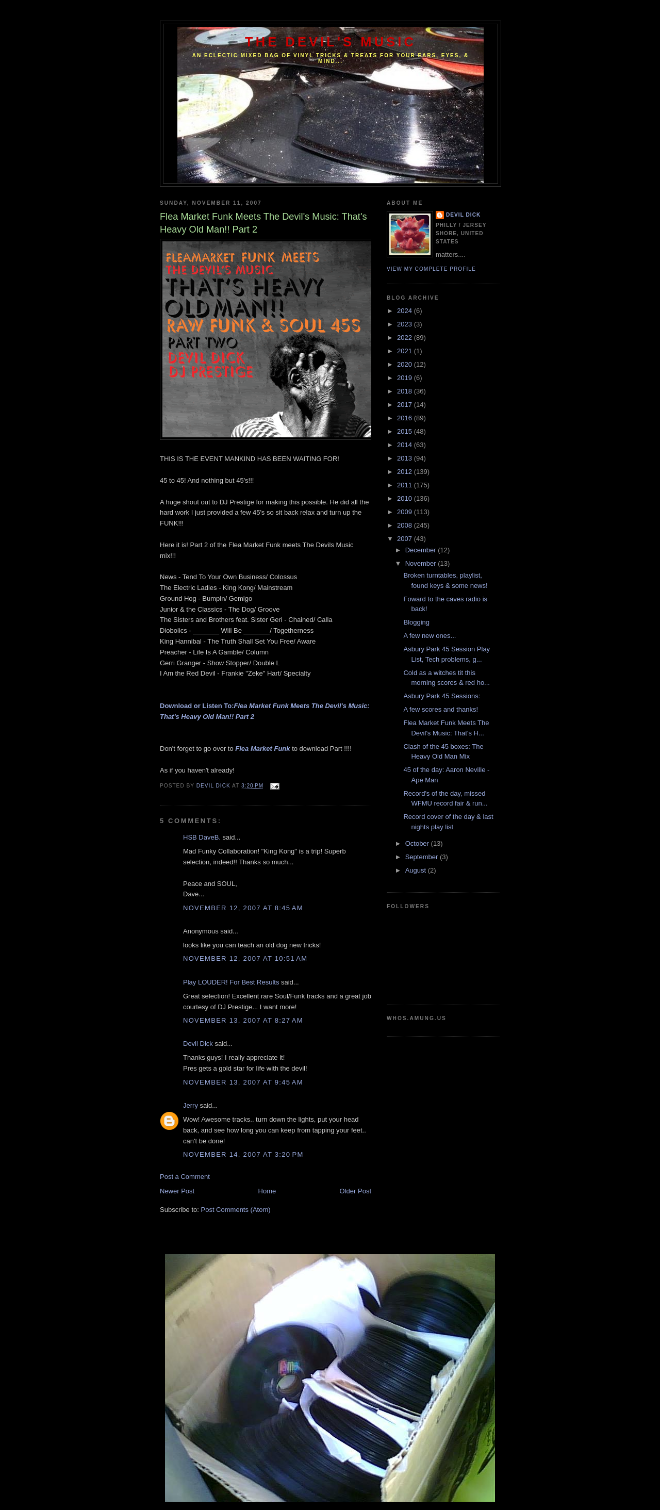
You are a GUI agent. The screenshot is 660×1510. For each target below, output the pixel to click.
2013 (405, 458)
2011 (405, 485)
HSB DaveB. (202, 837)
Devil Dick (198, 1043)
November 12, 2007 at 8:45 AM (243, 908)
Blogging (416, 622)
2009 (405, 512)
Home (267, 1191)
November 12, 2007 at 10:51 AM (245, 958)
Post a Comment (185, 1176)
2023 (405, 324)
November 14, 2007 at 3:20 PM (243, 1154)
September (422, 857)
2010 (405, 498)
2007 (405, 539)
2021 (405, 351)
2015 (405, 431)
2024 (405, 311)
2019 (405, 378)
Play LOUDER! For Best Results (231, 982)
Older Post (355, 1191)
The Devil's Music (330, 42)
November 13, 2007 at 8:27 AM (243, 1020)
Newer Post (177, 1191)
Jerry (190, 1105)
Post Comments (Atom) (236, 1209)
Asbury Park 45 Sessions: (441, 696)
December (421, 550)
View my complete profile (431, 269)
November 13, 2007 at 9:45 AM (243, 1082)
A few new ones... (429, 635)
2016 (405, 418)
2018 (405, 391)
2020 (405, 364)
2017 (405, 404)
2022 (405, 337)
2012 (405, 471)
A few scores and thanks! (440, 709)
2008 (405, 525)
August (416, 870)
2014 (405, 445)
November (421, 563)
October (418, 843)
